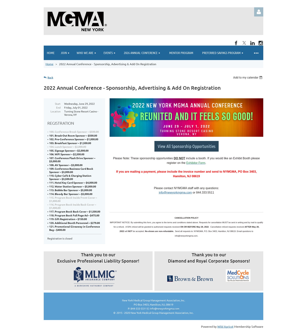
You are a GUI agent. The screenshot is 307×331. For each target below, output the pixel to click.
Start (58, 103)
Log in (258, 11)
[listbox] (248, 77)
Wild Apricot (225, 326)
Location (55, 111)
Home (49, 64)
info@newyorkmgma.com (175, 192)
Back (50, 77)
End (58, 107)
